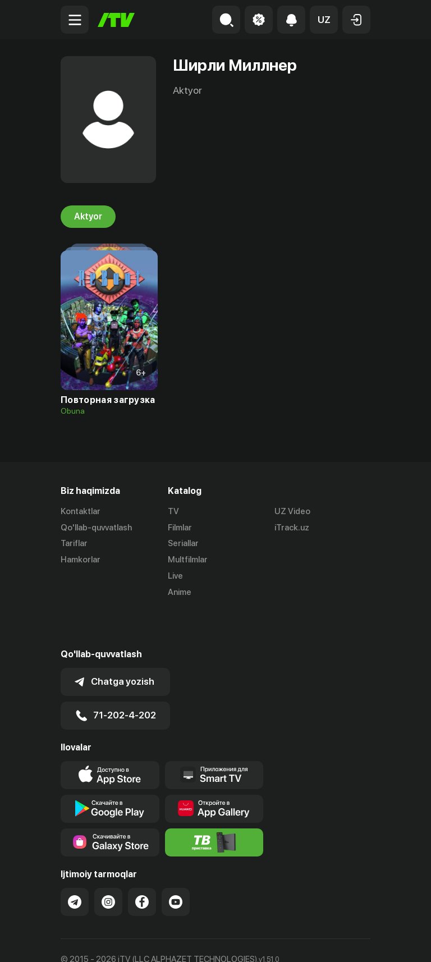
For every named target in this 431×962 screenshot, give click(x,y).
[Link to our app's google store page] (110, 772)
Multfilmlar (188, 560)
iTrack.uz (291, 528)
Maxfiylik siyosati (167, 941)
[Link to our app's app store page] (110, 738)
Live (175, 576)
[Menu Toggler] (75, 20)
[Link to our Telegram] (75, 865)
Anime (179, 592)
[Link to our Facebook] (142, 865)
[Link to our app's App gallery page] (214, 772)
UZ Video (292, 511)
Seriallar (183, 544)
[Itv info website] (214, 805)
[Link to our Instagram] (108, 865)
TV (173, 511)
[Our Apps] (214, 738)
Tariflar (74, 544)
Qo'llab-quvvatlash (96, 528)
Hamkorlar (80, 560)
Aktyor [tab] (88, 216)
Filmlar (180, 528)
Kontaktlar (80, 511)
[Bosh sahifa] (116, 20)
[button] (324, 20)
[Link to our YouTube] (176, 865)
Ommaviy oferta (91, 941)
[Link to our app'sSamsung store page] (110, 805)
